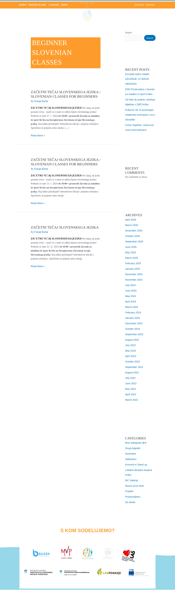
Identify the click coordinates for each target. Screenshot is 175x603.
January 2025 (132, 268)
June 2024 (130, 290)
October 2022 (132, 361)
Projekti (129, 491)
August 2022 (132, 372)
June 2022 (130, 383)
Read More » (38, 135)
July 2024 (130, 285)
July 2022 (130, 378)
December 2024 (133, 274)
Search (128, 32)
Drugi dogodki (132, 448)
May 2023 (130, 350)
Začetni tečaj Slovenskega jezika (65, 227)
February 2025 (133, 263)
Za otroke (130, 502)
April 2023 (130, 356)
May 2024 (130, 296)
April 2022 (130, 394)
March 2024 (131, 307)
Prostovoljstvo (132, 496)
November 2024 (133, 279)
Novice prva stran (134, 485)
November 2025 (133, 230)
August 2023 (132, 339)
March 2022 (131, 399)
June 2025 (130, 247)
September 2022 (134, 367)
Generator (130, 453)
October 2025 (132, 236)
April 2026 (130, 219)
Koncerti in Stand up (136, 464)
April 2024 (130, 301)
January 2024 (132, 318)
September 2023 (134, 334)
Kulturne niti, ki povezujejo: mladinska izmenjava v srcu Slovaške (140, 115)
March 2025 (131, 258)
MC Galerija (131, 480)
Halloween (130, 459)
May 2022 (130, 389)
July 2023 (130, 345)
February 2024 (133, 312)
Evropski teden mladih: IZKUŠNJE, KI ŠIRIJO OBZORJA (137, 79)
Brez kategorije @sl (135, 442)
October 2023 (132, 329)
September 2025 (134, 241)
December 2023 (133, 323)
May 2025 (130, 252)
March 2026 (131, 225)
